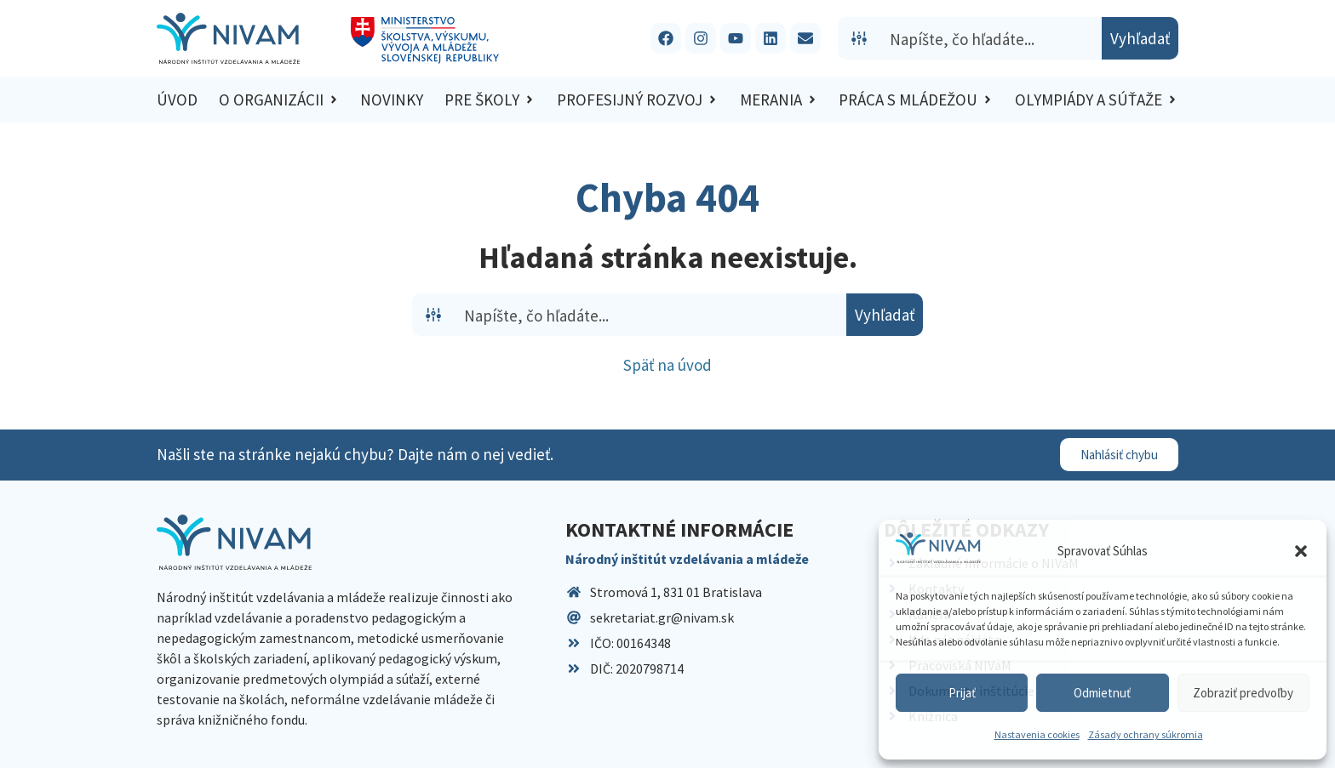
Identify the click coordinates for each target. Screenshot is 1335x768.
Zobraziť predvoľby (1243, 693)
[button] (1300, 551)
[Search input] (992, 38)
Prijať (962, 693)
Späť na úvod (667, 365)
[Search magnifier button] (1140, 38)
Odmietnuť (1102, 693)
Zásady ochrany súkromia (1145, 734)
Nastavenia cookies (1037, 734)
